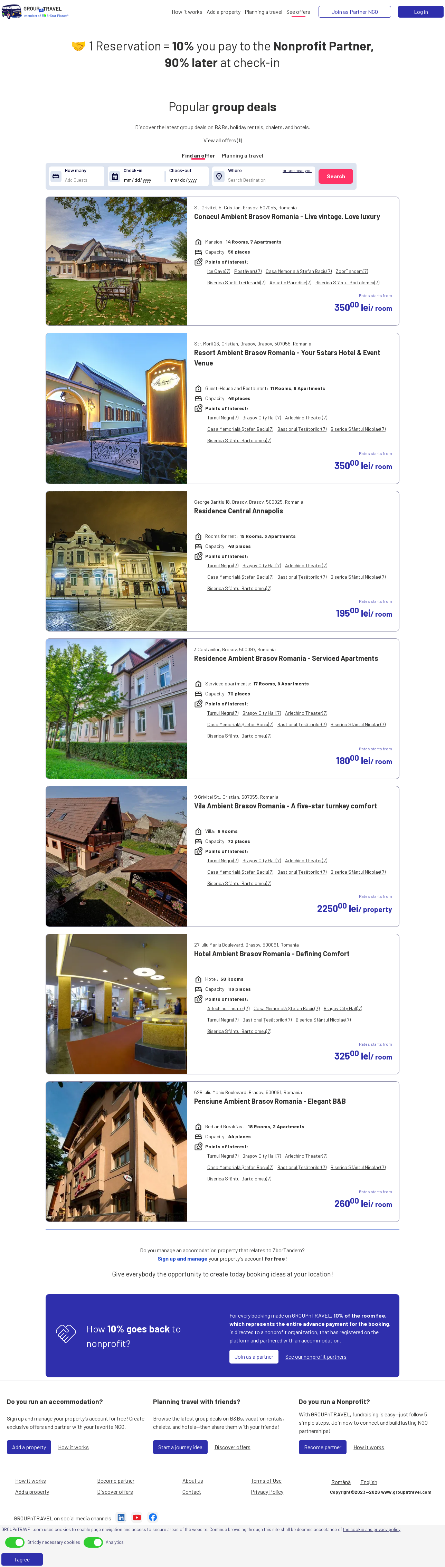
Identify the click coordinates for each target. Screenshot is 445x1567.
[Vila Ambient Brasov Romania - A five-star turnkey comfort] (116, 856)
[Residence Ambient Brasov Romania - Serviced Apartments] (116, 709)
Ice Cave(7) (218, 271)
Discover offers (232, 1447)
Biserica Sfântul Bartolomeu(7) (347, 282)
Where (235, 170)
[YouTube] (137, 1518)
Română (341, 1482)
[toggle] (15, 1542)
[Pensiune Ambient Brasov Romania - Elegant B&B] (116, 1152)
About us (192, 1480)
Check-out (180, 170)
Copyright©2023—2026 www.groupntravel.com (380, 1492)
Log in (421, 11)
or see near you (297, 170)
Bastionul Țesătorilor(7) (301, 429)
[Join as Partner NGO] (355, 12)
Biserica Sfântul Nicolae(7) (358, 429)
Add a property (29, 1447)
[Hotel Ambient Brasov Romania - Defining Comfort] (116, 1004)
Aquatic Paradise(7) (290, 282)
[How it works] (187, 11)
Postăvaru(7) (248, 271)
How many (75, 170)
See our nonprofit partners (316, 1356)
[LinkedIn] (121, 1518)
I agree (22, 1559)
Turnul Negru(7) (222, 417)
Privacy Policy (267, 1491)
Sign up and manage (183, 1258)
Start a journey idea (180, 1447)
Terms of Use (266, 1480)
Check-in (133, 170)
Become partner (322, 1447)
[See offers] (298, 11)
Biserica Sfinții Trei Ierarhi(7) (236, 282)
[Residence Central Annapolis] (116, 561)
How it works (73, 1447)
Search (336, 176)
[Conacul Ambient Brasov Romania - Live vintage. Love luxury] (116, 261)
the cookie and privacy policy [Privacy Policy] (371, 1529)
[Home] (11, 11)
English (368, 1482)
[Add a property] (223, 11)
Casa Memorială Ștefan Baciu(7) (299, 271)
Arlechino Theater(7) (306, 417)
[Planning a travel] (263, 11)
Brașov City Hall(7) (262, 417)
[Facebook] (152, 1518)
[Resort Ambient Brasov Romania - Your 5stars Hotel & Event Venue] (116, 408)
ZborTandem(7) (352, 271)
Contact (191, 1491)
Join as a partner (254, 1356)
